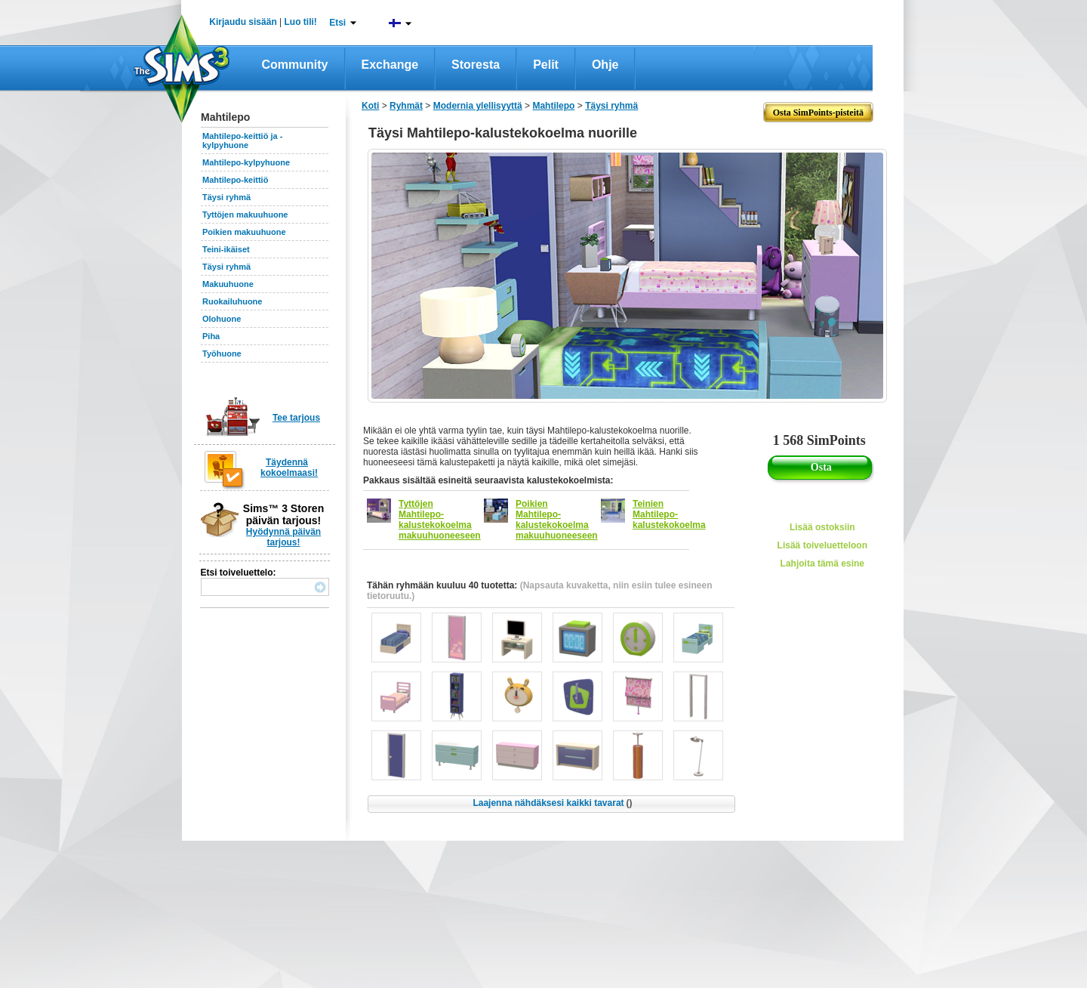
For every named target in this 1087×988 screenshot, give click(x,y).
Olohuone (221, 318)
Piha (211, 336)
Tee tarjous (296, 417)
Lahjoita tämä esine (822, 563)
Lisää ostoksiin (822, 527)
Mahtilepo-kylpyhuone (246, 162)
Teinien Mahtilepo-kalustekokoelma (669, 514)
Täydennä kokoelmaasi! (289, 467)
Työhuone (222, 353)
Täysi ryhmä (226, 197)
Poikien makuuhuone (244, 231)
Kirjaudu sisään (242, 22)
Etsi (337, 22)
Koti (370, 105)
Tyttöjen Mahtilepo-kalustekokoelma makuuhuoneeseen (440, 520)
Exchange (390, 64)
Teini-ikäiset (226, 249)
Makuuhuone (228, 284)
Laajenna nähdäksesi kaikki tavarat (552, 803)
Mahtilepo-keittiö (235, 179)
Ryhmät (406, 105)
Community (295, 64)
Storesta (475, 64)
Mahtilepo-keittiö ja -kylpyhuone (242, 140)
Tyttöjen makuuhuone (245, 214)
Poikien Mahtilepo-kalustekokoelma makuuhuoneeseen (557, 520)
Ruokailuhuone (232, 301)
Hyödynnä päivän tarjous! (283, 537)
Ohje (605, 64)
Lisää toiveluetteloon (822, 545)
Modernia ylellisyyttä (477, 105)
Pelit (546, 64)
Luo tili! (301, 22)
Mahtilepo (553, 105)
